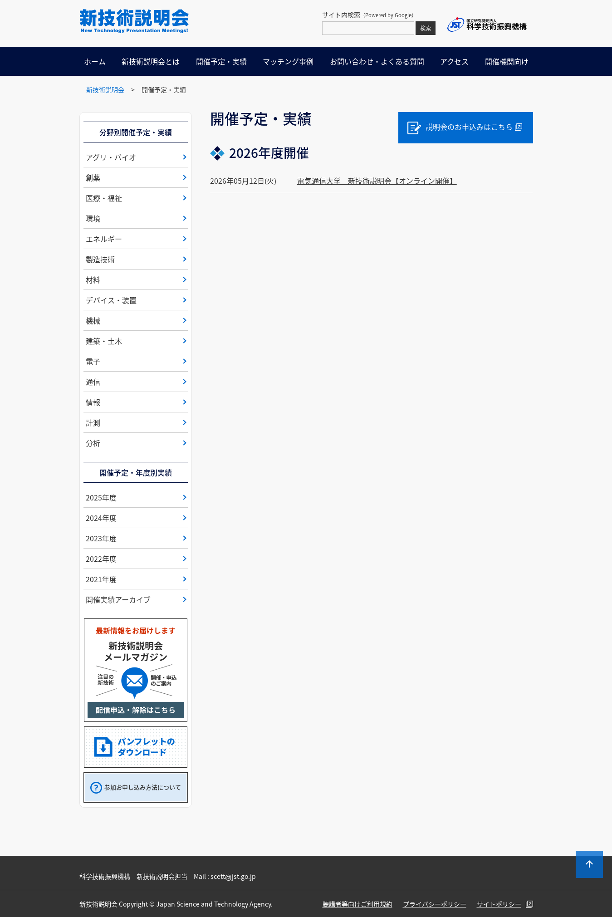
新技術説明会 (105, 89)
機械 (93, 320)
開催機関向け (507, 61)
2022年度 (101, 558)
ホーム (95, 61)
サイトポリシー (499, 903)
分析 (93, 442)
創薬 (93, 177)
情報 (93, 402)
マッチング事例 (288, 61)
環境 (93, 218)
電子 (93, 361)
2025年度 (101, 497)
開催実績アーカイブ (118, 599)
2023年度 (101, 538)
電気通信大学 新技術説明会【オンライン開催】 (377, 180)
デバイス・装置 (111, 299)
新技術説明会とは (151, 61)
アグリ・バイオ (111, 157)
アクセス (454, 61)
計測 (93, 422)
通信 (93, 381)
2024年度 (101, 517)
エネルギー (104, 238)
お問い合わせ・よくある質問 (377, 61)
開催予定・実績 (221, 61)
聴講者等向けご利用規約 (357, 903)
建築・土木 (104, 340)
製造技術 (100, 259)
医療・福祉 (104, 197)
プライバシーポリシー (434, 903)
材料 (93, 279)
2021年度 (101, 579)
